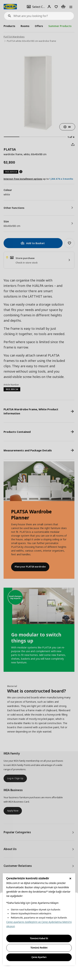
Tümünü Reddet (39, 947)
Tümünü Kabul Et (39, 938)
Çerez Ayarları (39, 957)
